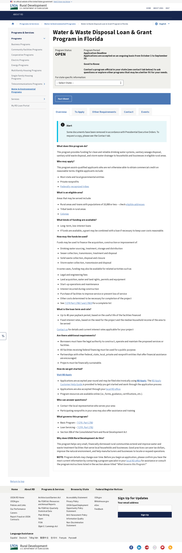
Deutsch (23, 537)
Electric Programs (20, 60)
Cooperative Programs (22, 54)
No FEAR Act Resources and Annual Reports (48, 503)
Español (13, 537)
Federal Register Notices (109, 489)
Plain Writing (43, 515)
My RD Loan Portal (20, 105)
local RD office (113, 389)
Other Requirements (104, 111)
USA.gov (98, 497)
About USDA (158, 8)
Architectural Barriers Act (49, 497)
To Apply (79, 111)
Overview (61, 111)
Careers (13, 512)
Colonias (64, 213)
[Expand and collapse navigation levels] (44, 38)
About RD (30, 489)
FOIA (40, 522)
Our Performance (18, 509)
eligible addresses (135, 204)
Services (15, 99)
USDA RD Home (17, 497)
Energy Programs (19, 65)
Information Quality (75, 518)
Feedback (98, 509)
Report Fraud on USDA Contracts (20, 518)
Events (145, 111)
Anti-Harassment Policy (76, 515)
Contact (128, 111)
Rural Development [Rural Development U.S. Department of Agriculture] (31, 7)
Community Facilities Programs (26, 49)
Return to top (17, 481)
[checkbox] (3, 336)
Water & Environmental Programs (60, 24)
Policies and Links (18, 505)
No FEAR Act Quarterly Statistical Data (48, 509)
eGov (96, 505)
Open (40, 518)
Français (63, 537)
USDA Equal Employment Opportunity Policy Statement (77, 508)
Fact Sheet (63, 98)
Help (167, 8)
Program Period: (92, 50)
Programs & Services (29, 24)
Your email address (128, 502)
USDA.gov (14, 501)
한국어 (54, 537)
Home (148, 8)
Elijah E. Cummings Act (48, 526)
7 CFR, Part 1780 (85, 422)
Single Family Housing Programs (22, 77)
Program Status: (63, 50)
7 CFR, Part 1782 (85, 427)
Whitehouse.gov (101, 501)
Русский (72, 537)
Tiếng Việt (33, 537)
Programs (16, 38)
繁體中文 (44, 537)
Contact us (62, 329)
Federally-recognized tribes (74, 186)
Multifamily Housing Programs (26, 70)
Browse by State (80, 489)
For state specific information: (70, 77)
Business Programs (20, 44)
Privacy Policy (72, 501)
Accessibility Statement (76, 497)
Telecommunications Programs (26, 83)
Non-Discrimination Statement (74, 524)
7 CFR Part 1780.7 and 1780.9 (78, 303)
